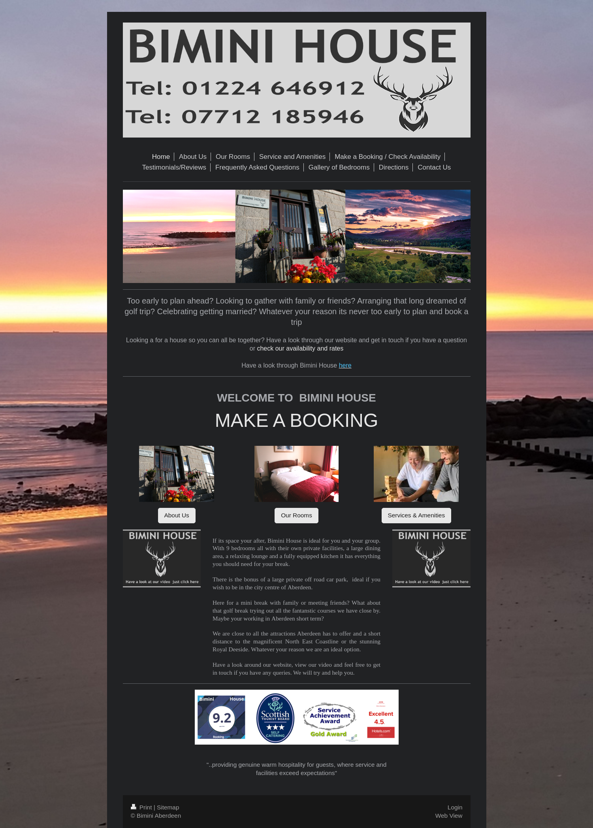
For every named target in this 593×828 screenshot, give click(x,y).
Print (142, 807)
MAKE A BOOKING (296, 420)
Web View (449, 815)
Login (455, 807)
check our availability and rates (300, 348)
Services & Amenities (416, 515)
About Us (176, 515)
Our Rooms (296, 515)
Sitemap (168, 807)
